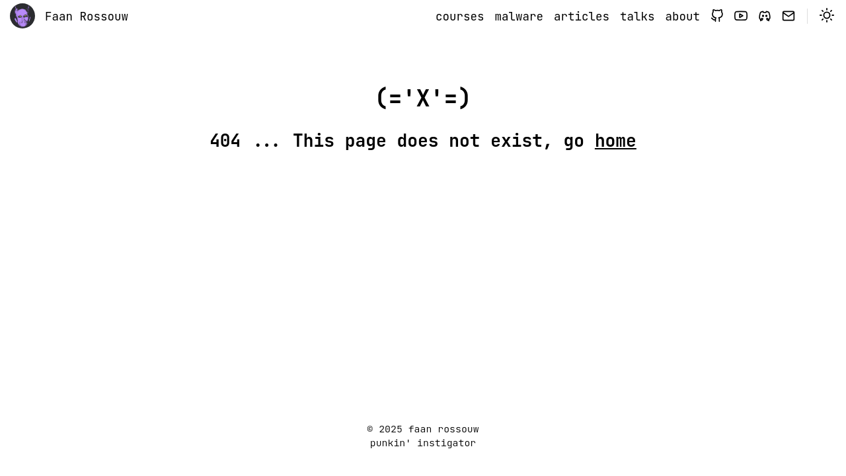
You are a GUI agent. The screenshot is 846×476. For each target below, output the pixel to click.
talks (637, 16)
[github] (717, 16)
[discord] (764, 16)
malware (519, 16)
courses (460, 16)
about (683, 16)
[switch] (827, 16)
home (615, 140)
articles (581, 16)
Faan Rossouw (86, 16)
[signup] (788, 16)
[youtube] (740, 16)
